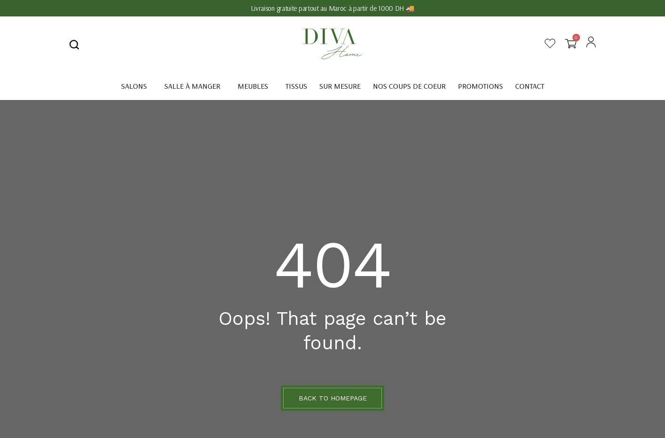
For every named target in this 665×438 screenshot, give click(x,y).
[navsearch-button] (74, 44)
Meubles (253, 86)
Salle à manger (192, 86)
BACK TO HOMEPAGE (333, 398)
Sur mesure (340, 86)
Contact (529, 86)
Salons (134, 86)
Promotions (480, 86)
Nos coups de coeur (409, 86)
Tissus (296, 86)
